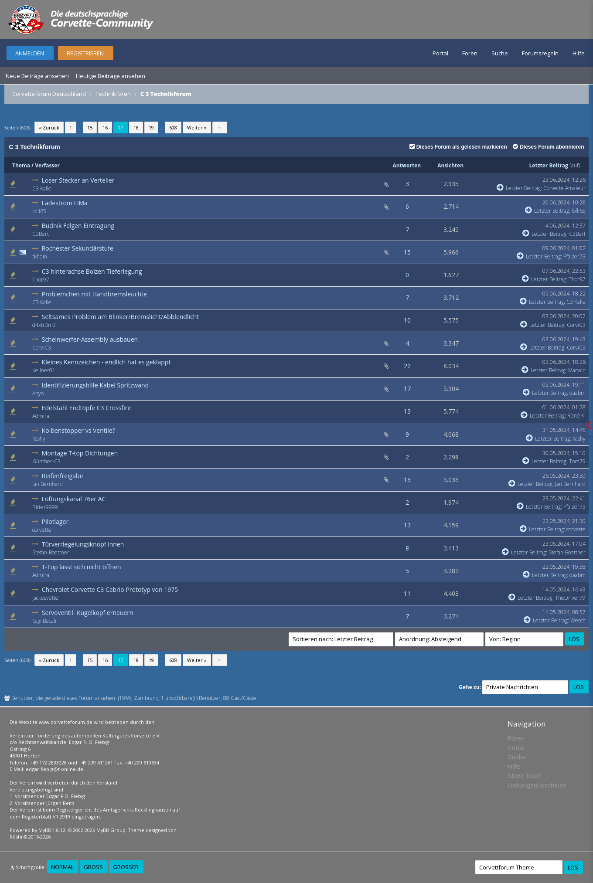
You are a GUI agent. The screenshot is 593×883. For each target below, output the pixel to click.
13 (407, 411)
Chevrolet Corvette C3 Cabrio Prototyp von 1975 (110, 589)
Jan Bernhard (47, 484)
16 (105, 127)
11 (407, 593)
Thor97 (40, 279)
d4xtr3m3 (44, 325)
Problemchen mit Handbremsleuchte (94, 294)
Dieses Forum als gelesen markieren (458, 147)
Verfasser (47, 165)
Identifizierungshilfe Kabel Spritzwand (95, 385)
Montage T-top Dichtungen (80, 453)
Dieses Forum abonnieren (548, 147)
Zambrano (146, 698)
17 (407, 388)
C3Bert (40, 234)
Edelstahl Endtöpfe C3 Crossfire (86, 408)
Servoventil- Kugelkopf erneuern (87, 612)
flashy (38, 438)
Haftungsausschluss (537, 785)
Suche (499, 53)
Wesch (578, 620)
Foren (469, 53)
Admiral (41, 416)
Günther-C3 (46, 461)
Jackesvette (45, 597)
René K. (576, 415)
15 (89, 127)
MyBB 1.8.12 (51, 830)
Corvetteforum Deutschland (49, 94)
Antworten (406, 165)
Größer (126, 867)
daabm (577, 393)
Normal (62, 867)
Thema (21, 165)
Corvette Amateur (564, 188)
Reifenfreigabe (62, 476)
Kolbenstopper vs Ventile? (78, 430)
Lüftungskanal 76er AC (74, 499)
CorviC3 (576, 325)
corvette (41, 529)
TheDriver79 (570, 597)
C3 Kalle (41, 188)
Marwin (577, 370)
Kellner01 (43, 370)
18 (136, 127)
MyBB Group (111, 830)
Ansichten (450, 165)
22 (407, 366)
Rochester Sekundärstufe (77, 248)
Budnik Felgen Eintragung (78, 225)
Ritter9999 (45, 507)
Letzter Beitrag (548, 165)
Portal (440, 53)
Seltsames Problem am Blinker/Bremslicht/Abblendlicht (120, 316)
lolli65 (39, 211)
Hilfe (579, 53)
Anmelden (29, 53)
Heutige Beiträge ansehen (110, 76)
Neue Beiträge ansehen (37, 76)
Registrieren (85, 53)
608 (173, 127)
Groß (93, 867)
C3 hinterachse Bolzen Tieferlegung (92, 271)
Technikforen (113, 94)
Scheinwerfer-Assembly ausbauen (90, 339)
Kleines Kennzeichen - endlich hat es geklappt (106, 362)
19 (151, 127)
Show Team (525, 775)
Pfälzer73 (574, 256)
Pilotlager (55, 521)
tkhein (39, 256)
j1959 (124, 698)
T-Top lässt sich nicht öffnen (81, 567)
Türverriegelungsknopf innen (83, 544)
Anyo (38, 393)
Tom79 (577, 461)
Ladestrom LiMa (65, 203)
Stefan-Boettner (50, 552)
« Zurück (49, 127)
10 (407, 320)
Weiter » (197, 127)
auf (574, 165)
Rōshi (16, 836)
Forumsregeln (540, 53)
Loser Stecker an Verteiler (78, 180)
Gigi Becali (44, 621)
